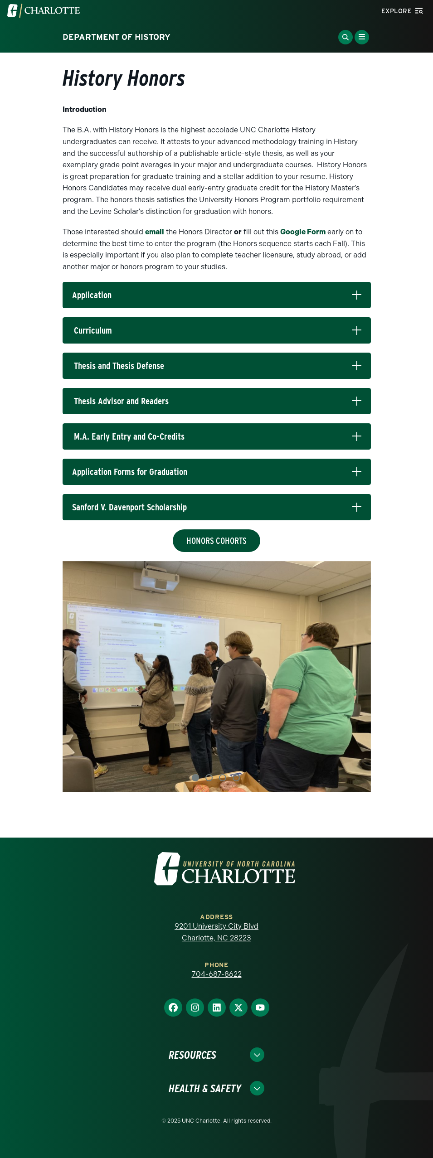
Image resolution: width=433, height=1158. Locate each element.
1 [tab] (195, 777)
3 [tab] (222, 777)
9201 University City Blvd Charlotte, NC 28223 (216, 932)
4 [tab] (236, 777)
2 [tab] (209, 777)
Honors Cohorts (216, 540)
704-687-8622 (217, 974)
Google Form (303, 232)
